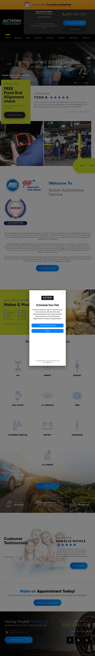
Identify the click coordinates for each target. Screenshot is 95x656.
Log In (48, 331)
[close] (63, 293)
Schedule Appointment (48, 325)
